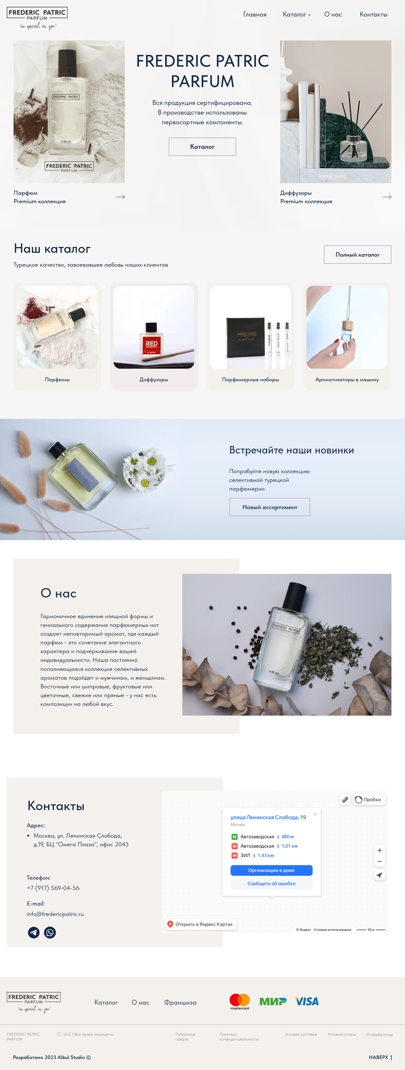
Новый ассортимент (262, 507)
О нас (333, 14)
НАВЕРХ (380, 1057)
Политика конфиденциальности (246, 1037)
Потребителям (387, 1034)
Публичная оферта (193, 1037)
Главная (255, 14)
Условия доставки (309, 1034)
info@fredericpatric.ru (47, 914)
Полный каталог (358, 254)
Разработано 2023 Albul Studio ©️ (52, 1057)
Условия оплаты (349, 1034)
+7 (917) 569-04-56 (38, 888)
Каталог (294, 14)
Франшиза (173, 1002)
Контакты (374, 14)
